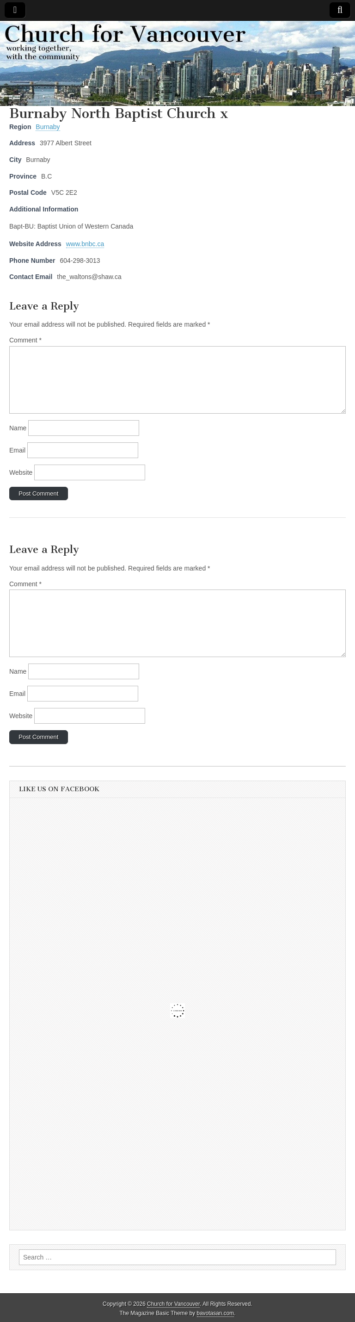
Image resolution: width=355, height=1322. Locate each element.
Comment (25, 340)
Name (17, 428)
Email (17, 450)
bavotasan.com (215, 1313)
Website (20, 472)
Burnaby (48, 126)
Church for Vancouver (173, 1304)
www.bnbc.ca (85, 244)
